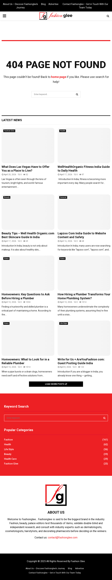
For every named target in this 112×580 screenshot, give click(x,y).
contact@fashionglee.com (62, 537)
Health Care (10, 459)
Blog (43, 4)
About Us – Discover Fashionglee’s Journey (20, 6)
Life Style (63, 323)
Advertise (53, 4)
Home (6, 258)
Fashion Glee (9, 131)
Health (62, 131)
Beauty (6, 197)
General (63, 197)
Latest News (12, 120)
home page (58, 77)
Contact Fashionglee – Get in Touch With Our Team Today (85, 6)
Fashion (8, 439)
